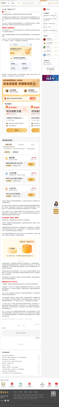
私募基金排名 (21, 398)
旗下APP (57, 0)
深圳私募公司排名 (16, 398)
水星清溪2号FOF (47, 64)
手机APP (56, 209)
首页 (8, 3)
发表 (37, 337)
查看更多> (56, 13)
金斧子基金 (24, 398)
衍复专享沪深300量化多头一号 (36, 394)
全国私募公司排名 (20, 397)
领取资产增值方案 (43, 0)
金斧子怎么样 (28, 398)
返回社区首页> (37, 324)
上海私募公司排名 (41, 397)
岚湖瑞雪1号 (46, 62)
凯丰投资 (48, 54)
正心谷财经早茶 (49, 42)
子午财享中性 (42, 394)
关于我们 (53, 0)
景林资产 (48, 46)
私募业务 (13, 3)
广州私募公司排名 (25, 397)
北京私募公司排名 (36, 397)
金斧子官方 (48, 50)
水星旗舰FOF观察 (49, 38)
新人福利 (56, 213)
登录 (48, 0)
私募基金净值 (32, 398)
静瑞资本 (27, 394)
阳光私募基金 (15, 397)
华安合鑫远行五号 (23, 394)
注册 (50, 0)
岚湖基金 (30, 394)
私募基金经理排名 (30, 397)
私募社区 (19, 3)
